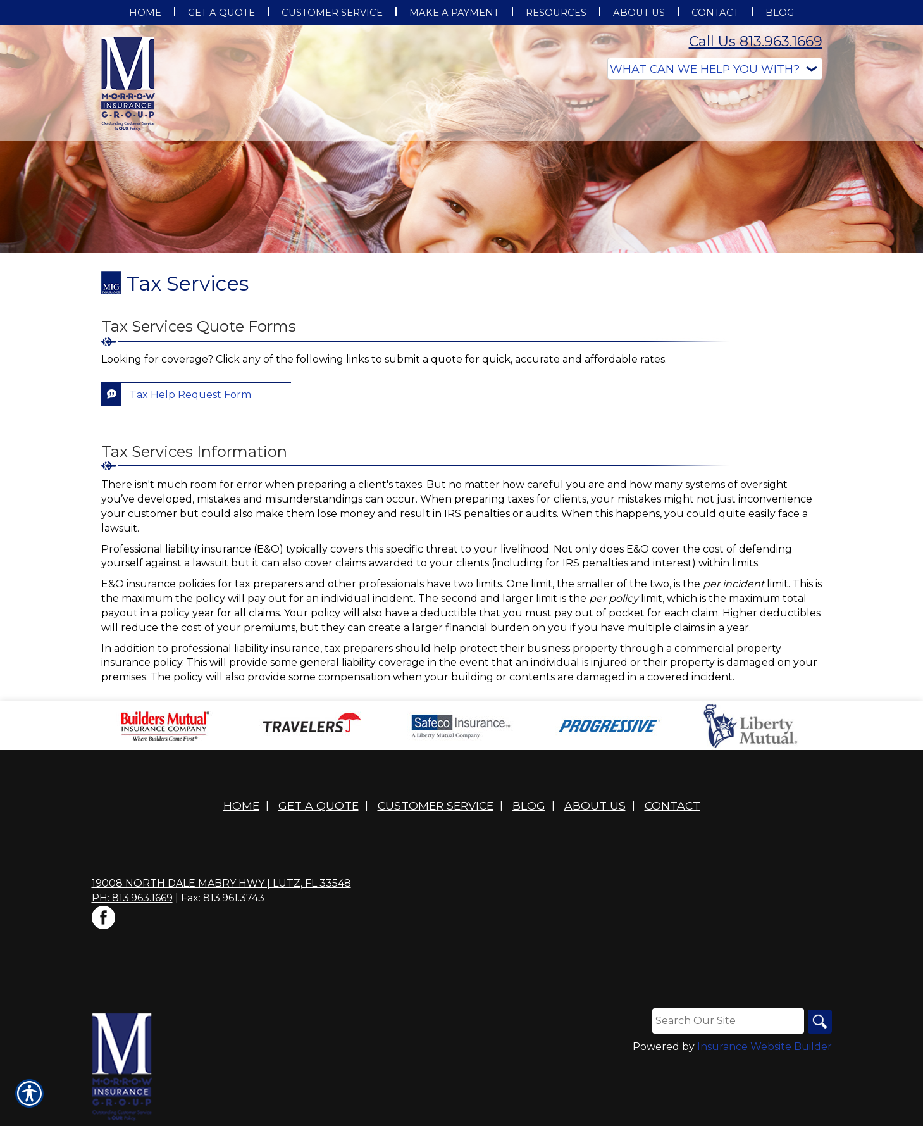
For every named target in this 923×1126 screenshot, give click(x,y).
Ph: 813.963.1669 (132, 898)
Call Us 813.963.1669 (755, 41)
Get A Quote (318, 805)
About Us (595, 805)
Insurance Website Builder (764, 1047)
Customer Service (435, 805)
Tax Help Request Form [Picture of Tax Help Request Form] (190, 395)
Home (241, 805)
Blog (528, 805)
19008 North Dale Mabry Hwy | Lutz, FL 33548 (221, 883)
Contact (672, 805)
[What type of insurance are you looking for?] (714, 69)
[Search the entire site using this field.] (727, 1021)
